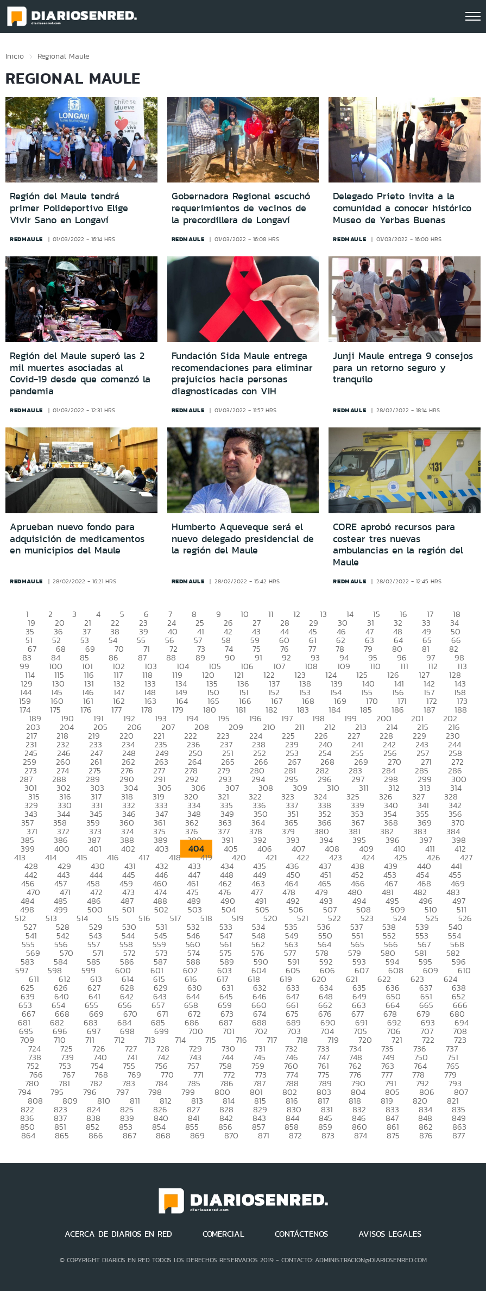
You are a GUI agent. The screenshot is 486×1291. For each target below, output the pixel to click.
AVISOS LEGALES (389, 1234)
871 (263, 1135)
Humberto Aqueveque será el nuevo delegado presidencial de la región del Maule (243, 538)
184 (334, 709)
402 (128, 848)
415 (81, 857)
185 (366, 709)
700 (195, 1031)
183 (303, 709)
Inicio (14, 56)
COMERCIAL (223, 1234)
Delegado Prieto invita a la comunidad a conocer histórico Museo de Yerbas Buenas (402, 207)
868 (163, 1135)
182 (271, 709)
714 (180, 1040)
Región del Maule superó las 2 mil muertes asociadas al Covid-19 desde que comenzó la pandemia (80, 373)
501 (128, 909)
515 (113, 918)
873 (327, 1135)
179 (178, 709)
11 (271, 614)
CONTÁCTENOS (301, 1234)
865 (62, 1135)
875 (393, 1135)
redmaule (26, 239)
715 (210, 1040)
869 (197, 1135)
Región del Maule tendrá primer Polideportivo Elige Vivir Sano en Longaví (69, 207)
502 (161, 909)
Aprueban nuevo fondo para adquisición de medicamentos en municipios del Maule (77, 538)
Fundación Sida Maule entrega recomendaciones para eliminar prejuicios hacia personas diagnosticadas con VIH (242, 373)
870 (231, 1135)
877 (458, 1135)
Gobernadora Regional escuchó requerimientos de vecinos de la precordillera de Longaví (241, 207)
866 (96, 1135)
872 (295, 1135)
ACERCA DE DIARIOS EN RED (118, 1234)
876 (426, 1135)
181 (241, 709)
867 (129, 1135)
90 (230, 657)
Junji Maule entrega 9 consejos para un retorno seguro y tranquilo (403, 367)
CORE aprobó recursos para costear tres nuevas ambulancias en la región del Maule (398, 544)
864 (28, 1135)
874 (360, 1135)
